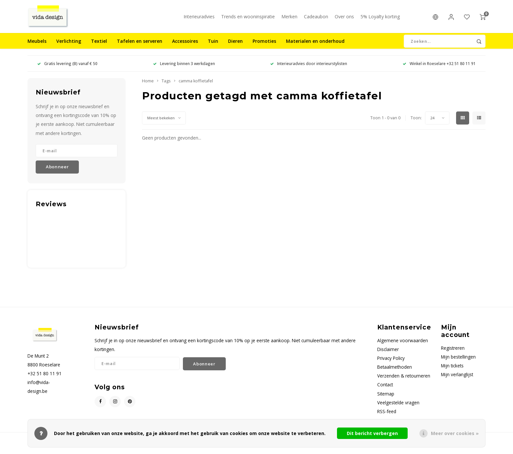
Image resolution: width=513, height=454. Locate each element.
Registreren (453, 354)
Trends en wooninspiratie (248, 19)
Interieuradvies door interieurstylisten (308, 69)
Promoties (264, 47)
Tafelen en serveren (139, 47)
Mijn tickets (452, 372)
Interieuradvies (199, 19)
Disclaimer (388, 355)
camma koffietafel (196, 87)
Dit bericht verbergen (372, 433)
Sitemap (385, 400)
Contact (385, 391)
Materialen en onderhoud (315, 47)
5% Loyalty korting (380, 19)
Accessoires (185, 47)
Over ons (344, 19)
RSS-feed (386, 417)
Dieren (235, 47)
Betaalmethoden (394, 373)
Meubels (36, 47)
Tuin (213, 47)
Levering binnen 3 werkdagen (184, 69)
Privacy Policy (391, 364)
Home (148, 87)
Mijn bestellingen (458, 363)
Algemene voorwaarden (402, 347)
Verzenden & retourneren (403, 382)
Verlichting (68, 47)
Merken (289, 19)
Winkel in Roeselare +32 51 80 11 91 (439, 69)
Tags (166, 87)
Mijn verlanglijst (457, 381)
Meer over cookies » (455, 433)
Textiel (99, 47)
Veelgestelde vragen (398, 409)
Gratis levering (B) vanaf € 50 (67, 69)
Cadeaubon (316, 19)
